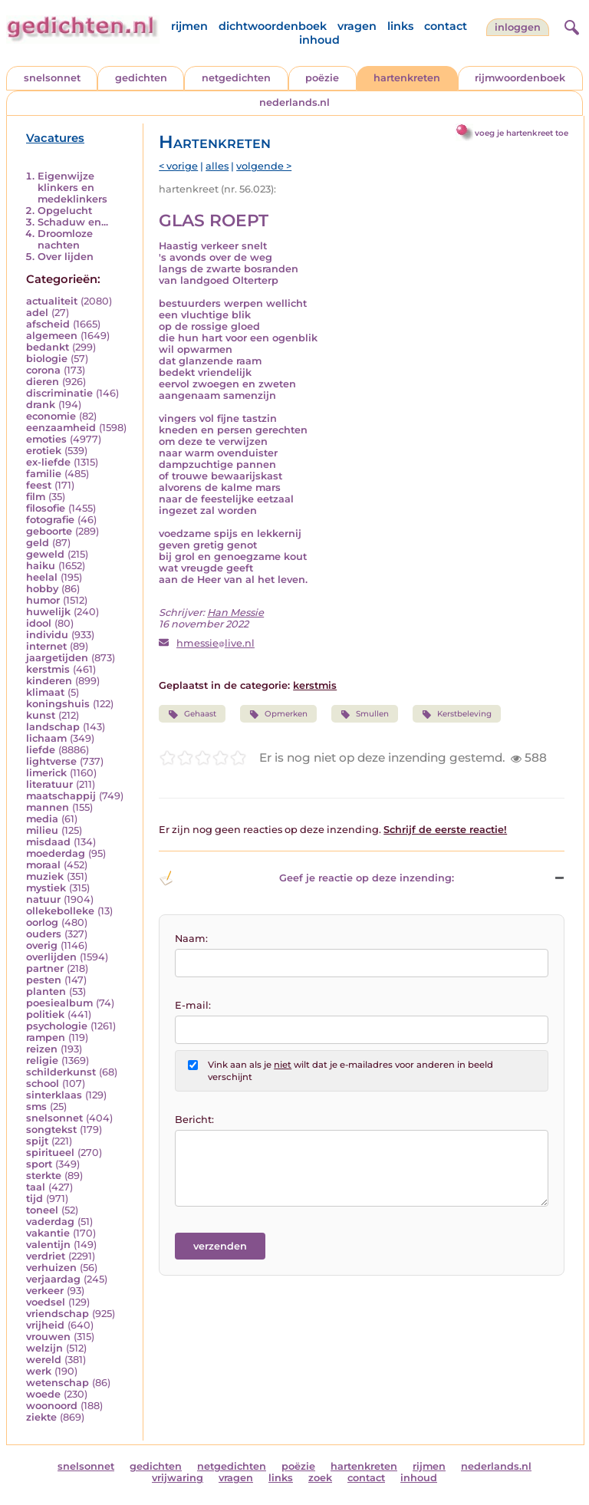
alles (217, 166)
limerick (46, 773)
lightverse (51, 761)
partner (45, 968)
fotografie (50, 519)
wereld (43, 1359)
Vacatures (55, 138)
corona (43, 370)
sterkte (43, 1175)
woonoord (51, 1405)
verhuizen (51, 1267)
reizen (42, 1049)
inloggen (518, 27)
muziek (45, 876)
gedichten (141, 78)
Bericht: (194, 1119)
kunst (40, 715)
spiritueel (50, 1152)
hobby (42, 588)
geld (37, 542)
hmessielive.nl (215, 643)
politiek (45, 1014)
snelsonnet (52, 78)
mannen (47, 807)
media (42, 819)
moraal (43, 865)
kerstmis (48, 669)
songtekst (51, 1129)
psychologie (56, 1026)
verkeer (45, 1290)
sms (36, 1106)
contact (445, 26)
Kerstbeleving (457, 714)
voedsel (45, 1302)
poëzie (322, 78)
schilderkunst (61, 1072)
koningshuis (58, 704)
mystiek (46, 888)
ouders (43, 934)
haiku (40, 565)
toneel (42, 1210)
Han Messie (235, 612)
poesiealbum (59, 1003)
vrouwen (48, 1336)
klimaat (45, 692)
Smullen (365, 714)
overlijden (51, 957)
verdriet (45, 1256)
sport (39, 1164)
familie (43, 473)
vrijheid (45, 1325)
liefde (40, 750)
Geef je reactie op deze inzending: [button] (306, 878)
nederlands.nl (294, 102)
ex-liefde (48, 462)
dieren (42, 381)
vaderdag (50, 1221)
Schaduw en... (73, 222)
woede (43, 1394)
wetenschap (57, 1382)
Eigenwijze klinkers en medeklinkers (72, 187)
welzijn (44, 1348)
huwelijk (48, 611)
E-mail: (193, 1005)
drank (40, 404)
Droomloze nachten (65, 239)
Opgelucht (65, 210)
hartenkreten (406, 78)
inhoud (319, 40)
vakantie (48, 1233)
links (400, 26)
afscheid (48, 324)
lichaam (46, 738)
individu (47, 635)
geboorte (49, 531)
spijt (37, 1141)
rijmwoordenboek (520, 78)
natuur (43, 899)
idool (38, 623)
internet (46, 646)
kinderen (49, 681)
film (35, 496)
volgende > (263, 166)
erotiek (43, 450)
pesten (43, 980)
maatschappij (61, 796)
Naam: (191, 938)
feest (38, 485)
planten (46, 991)
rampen (45, 1037)
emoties (46, 439)
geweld (45, 554)
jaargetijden (57, 658)
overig (42, 945)
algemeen (51, 335)
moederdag (55, 853)
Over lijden (66, 256)
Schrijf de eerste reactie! (445, 829)
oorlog (42, 922)
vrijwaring (177, 1478)
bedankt (47, 347)
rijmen (189, 26)
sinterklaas (54, 1095)
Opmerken (278, 714)
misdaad (48, 842)
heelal (42, 577)
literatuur (49, 784)
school (42, 1083)
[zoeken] (570, 25)
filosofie (45, 508)
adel (37, 312)
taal (35, 1187)
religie (42, 1060)
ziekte (41, 1417)
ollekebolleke (60, 911)
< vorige (178, 166)
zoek (320, 1478)
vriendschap (57, 1313)
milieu (42, 830)
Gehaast (192, 714)
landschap (53, 727)
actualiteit (51, 301)
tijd (34, 1198)
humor (43, 600)
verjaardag (53, 1279)
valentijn (48, 1244)
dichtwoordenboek (273, 26)
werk (38, 1371)
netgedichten (236, 78)
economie (51, 416)
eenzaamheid (61, 427)
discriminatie (59, 393)
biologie (46, 358)
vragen (357, 26)
